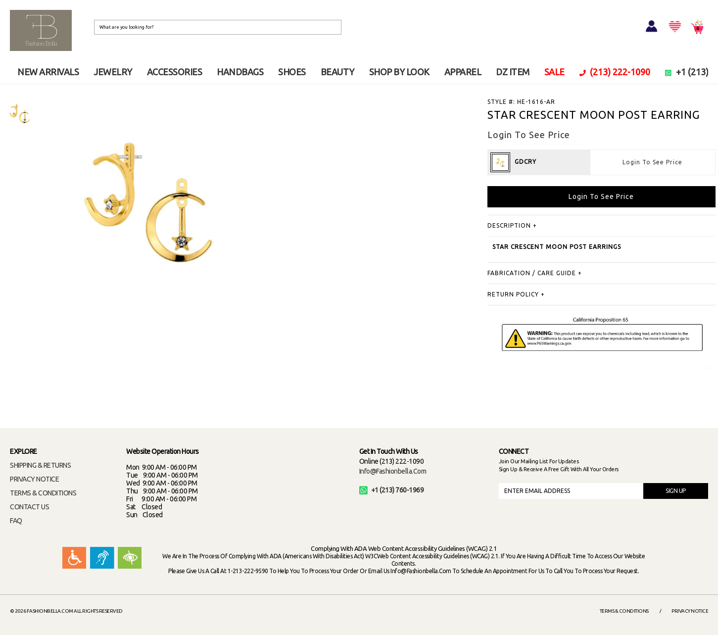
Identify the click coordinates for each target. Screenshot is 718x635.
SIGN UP (676, 491)
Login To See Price (652, 162)
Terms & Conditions (624, 611)
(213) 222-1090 (615, 72)
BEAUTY (337, 72)
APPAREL (462, 72)
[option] (19, 114)
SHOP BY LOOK (399, 72)
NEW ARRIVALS (48, 72)
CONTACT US (29, 507)
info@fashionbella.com (393, 471)
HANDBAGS (240, 72)
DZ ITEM (512, 72)
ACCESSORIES (174, 72)
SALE (554, 72)
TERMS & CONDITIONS (43, 493)
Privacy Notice (689, 611)
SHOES (292, 72)
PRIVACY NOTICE (34, 479)
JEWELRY (113, 72)
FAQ (16, 521)
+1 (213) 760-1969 (391, 490)
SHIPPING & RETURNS (40, 465)
